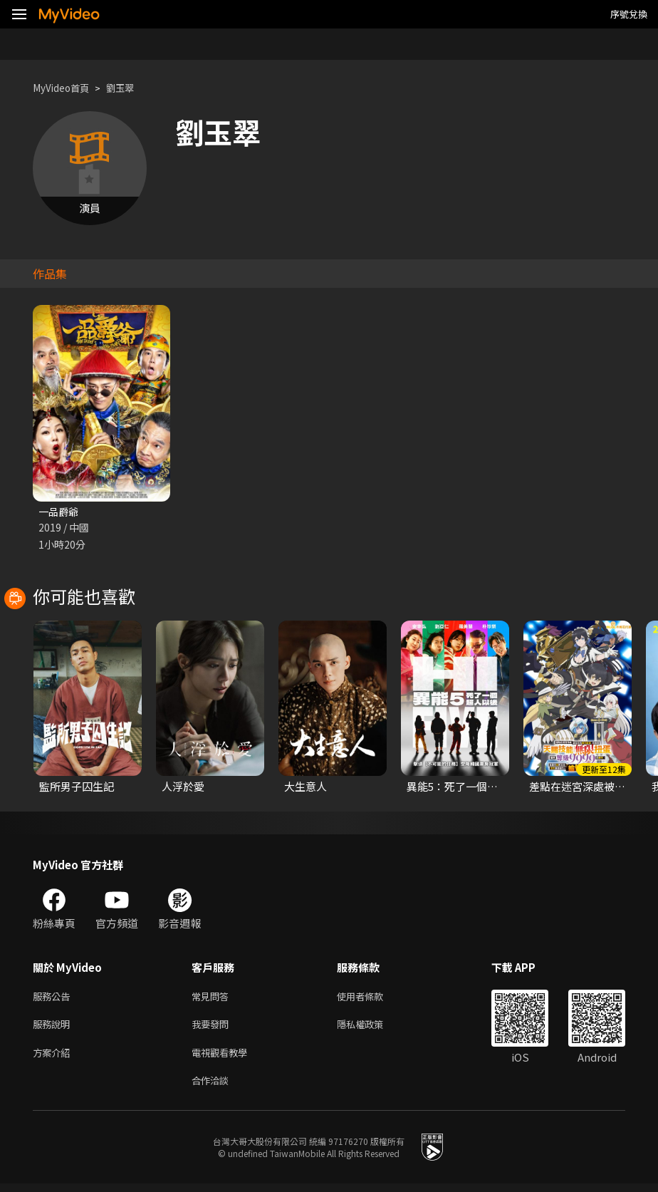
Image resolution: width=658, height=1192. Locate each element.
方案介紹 (54, 1057)
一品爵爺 (59, 511)
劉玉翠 (131, 88)
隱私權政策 (372, 1027)
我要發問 (213, 1027)
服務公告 (54, 997)
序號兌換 (628, 14)
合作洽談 (213, 1087)
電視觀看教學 (224, 1057)
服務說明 (54, 1027)
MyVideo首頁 (65, 88)
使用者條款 (372, 997)
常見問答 (213, 997)
